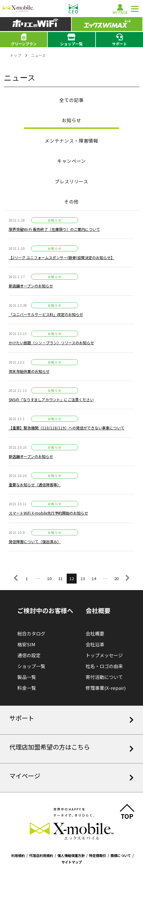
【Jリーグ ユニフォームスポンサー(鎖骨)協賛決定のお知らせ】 (61, 257)
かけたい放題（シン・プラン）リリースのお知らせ (51, 342)
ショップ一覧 (71, 40)
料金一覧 (26, 687)
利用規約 (18, 855)
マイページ (71, 776)
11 (60, 578)
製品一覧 (26, 677)
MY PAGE (120, 9)
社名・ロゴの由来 (104, 666)
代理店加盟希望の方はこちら (71, 747)
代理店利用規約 (41, 855)
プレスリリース (71, 181)
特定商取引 (97, 855)
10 (49, 578)
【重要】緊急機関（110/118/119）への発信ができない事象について (66, 427)
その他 (71, 201)
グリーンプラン (24, 40)
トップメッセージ (104, 655)
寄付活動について (104, 677)
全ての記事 (71, 100)
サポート (119, 40)
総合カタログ (31, 633)
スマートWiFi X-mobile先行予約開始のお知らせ (48, 512)
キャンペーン (71, 161)
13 (83, 578)
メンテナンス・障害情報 (71, 140)
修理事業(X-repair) (106, 687)
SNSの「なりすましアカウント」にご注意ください (51, 399)
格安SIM (26, 644)
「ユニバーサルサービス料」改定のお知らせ (46, 314)
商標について (120, 855)
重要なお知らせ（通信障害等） (35, 484)
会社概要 (95, 633)
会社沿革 (95, 644)
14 (94, 578)
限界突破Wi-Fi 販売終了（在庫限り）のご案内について (54, 229)
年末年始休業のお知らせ (29, 371)
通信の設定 (29, 655)
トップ (15, 55)
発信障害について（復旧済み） (35, 541)
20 (116, 578)
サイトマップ (71, 861)
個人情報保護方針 (71, 855)
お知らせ (71, 120)
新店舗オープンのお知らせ (31, 285)
